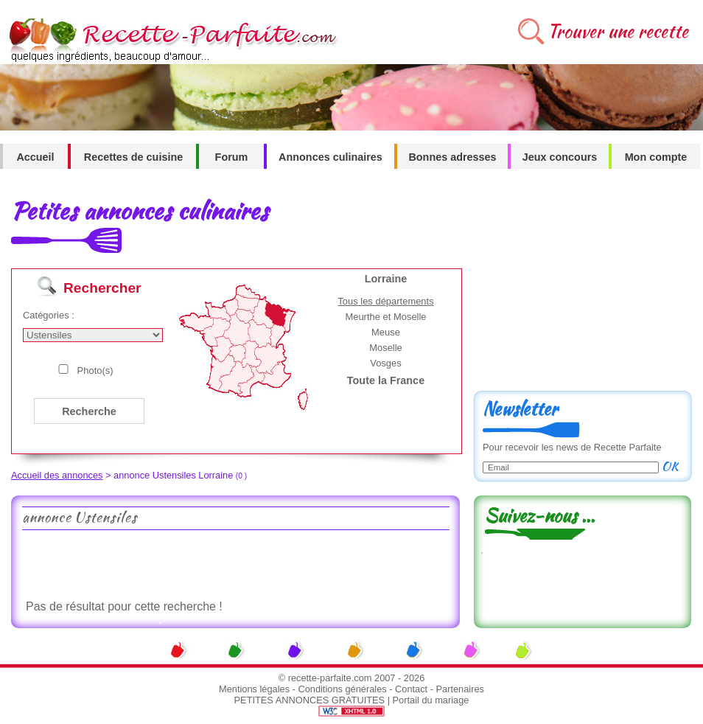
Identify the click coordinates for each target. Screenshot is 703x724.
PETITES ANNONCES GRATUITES (309, 700)
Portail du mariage (431, 700)
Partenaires (460, 689)
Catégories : (48, 315)
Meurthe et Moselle (385, 316)
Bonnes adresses (452, 157)
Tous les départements (385, 301)
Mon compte (656, 157)
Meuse (385, 332)
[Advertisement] (235, 563)
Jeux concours (560, 157)
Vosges (386, 363)
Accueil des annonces (57, 475)
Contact (411, 689)
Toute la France (385, 380)
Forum (231, 157)
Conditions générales (342, 689)
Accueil (35, 157)
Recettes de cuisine (133, 157)
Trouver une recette (618, 31)
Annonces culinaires (330, 157)
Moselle (385, 347)
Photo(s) (95, 370)
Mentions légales (254, 689)
